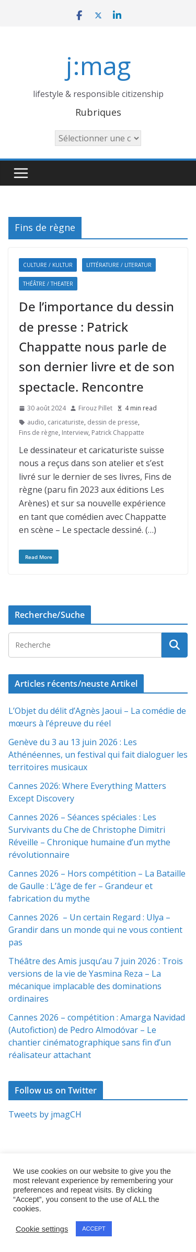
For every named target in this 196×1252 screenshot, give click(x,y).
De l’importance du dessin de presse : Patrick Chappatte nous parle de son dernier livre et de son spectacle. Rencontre (97, 346)
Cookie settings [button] (42, 1229)
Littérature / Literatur (119, 265)
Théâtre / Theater (48, 283)
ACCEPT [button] (94, 1228)
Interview (75, 432)
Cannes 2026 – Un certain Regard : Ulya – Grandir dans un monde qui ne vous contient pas (95, 929)
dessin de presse (112, 422)
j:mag (98, 65)
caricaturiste (66, 422)
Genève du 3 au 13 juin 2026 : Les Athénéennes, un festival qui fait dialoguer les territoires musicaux (98, 754)
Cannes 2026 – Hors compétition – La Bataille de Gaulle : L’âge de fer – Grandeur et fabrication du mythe (97, 886)
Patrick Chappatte (117, 432)
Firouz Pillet (95, 408)
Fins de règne (39, 432)
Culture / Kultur (48, 265)
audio (35, 422)
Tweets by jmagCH (45, 1114)
